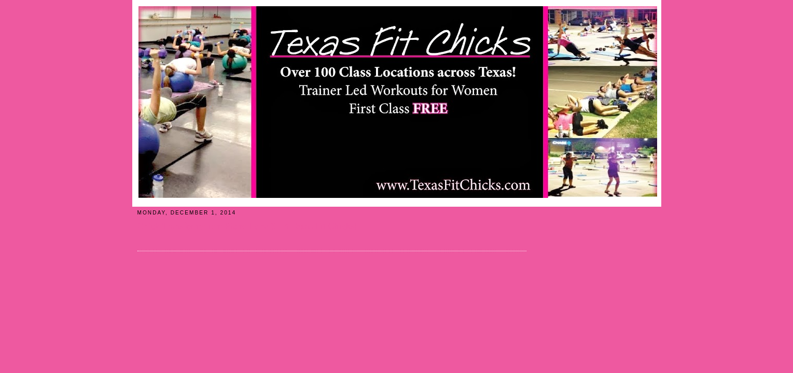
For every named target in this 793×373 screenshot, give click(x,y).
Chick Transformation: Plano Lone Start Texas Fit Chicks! (247, 226)
